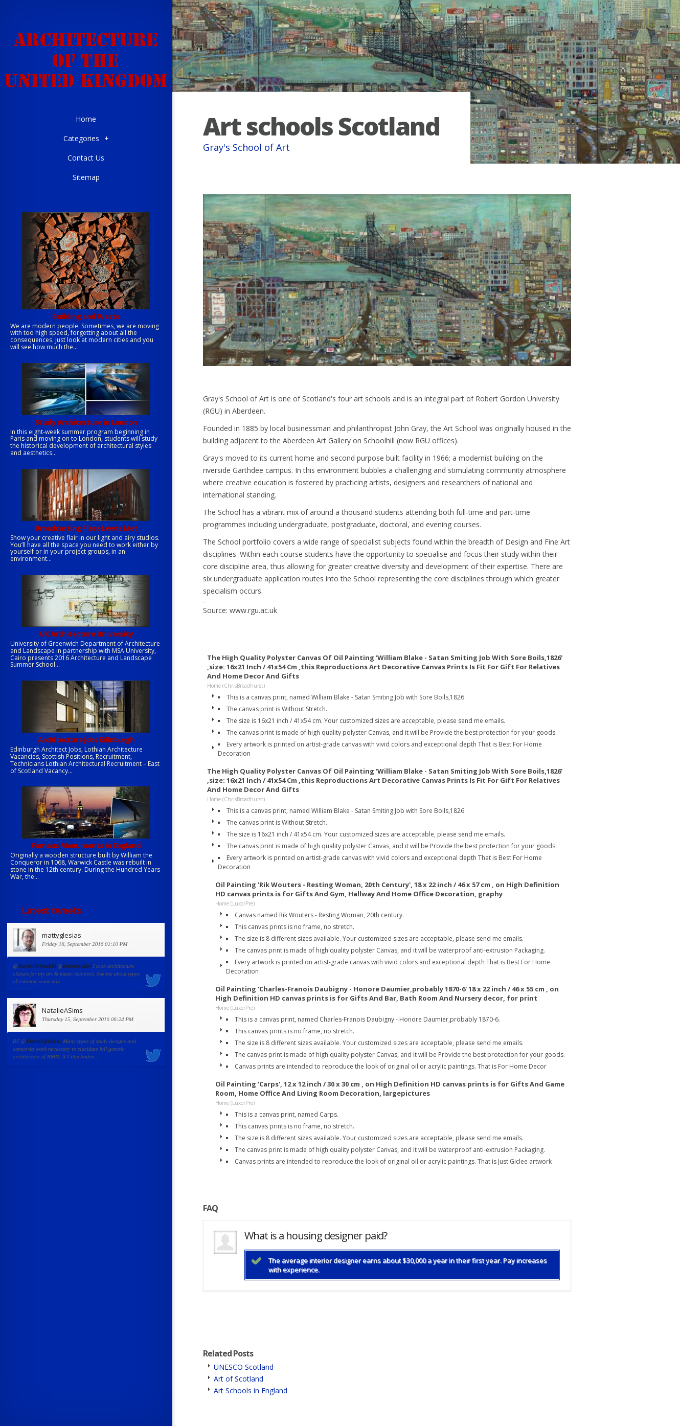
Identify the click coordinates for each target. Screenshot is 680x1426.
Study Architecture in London (86, 422)
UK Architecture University (86, 634)
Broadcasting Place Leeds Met (86, 528)
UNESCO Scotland (244, 1367)
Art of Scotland (238, 1379)
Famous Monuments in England (86, 845)
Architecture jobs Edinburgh (86, 739)
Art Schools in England (250, 1390)
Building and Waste (86, 316)
